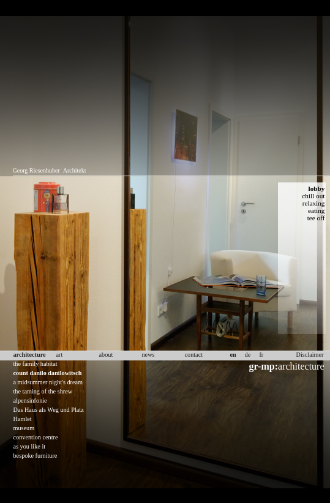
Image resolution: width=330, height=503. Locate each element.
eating (316, 210)
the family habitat (35, 363)
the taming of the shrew (43, 391)
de (248, 354)
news (148, 354)
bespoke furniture (35, 455)
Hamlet (22, 418)
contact (194, 354)
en (233, 354)
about (106, 354)
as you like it (29, 446)
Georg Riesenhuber (36, 170)
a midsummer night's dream (48, 382)
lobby (317, 188)
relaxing (313, 203)
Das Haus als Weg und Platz (48, 409)
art (59, 354)
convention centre (35, 437)
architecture (286, 366)
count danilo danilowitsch (47, 373)
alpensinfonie (30, 400)
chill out (313, 195)
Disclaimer (310, 354)
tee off (316, 218)
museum (24, 428)
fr (261, 354)
